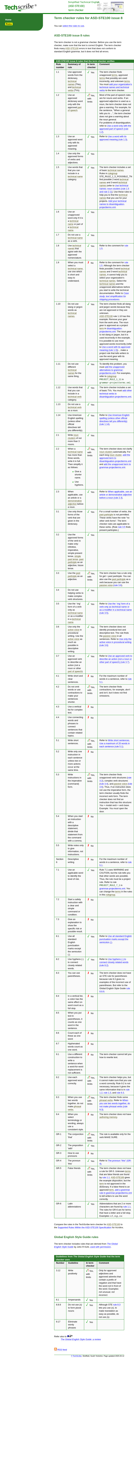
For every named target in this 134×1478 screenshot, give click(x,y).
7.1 (57, 869)
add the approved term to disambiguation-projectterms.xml (115, 457)
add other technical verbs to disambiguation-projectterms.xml (116, 393)
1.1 (57, 72)
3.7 (57, 655)
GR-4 (58, 1159)
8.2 (57, 958)
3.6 (57, 626)
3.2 (57, 534)
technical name (75, 176)
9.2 (57, 1076)
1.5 (57, 167)
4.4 (57, 716)
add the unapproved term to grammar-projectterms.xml (115, 465)
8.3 (57, 972)
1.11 (58, 364)
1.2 (57, 95)
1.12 (58, 387)
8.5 (57, 1012)
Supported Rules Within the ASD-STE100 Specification (85, 1226)
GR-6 (58, 1202)
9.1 (57, 1053)
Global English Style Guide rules (76, 1236)
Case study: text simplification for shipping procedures (114, 296)
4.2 (57, 686)
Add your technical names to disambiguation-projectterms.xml (113, 204)
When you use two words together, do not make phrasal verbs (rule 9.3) (115, 1104)
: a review (81, 1338)
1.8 (57, 245)
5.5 (57, 845)
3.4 (57, 589)
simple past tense (74, 557)
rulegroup (112, 173)
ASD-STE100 (71, 48)
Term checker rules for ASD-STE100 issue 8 (88, 18)
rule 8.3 (117, 1304)
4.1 (57, 675)
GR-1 (58, 1133)
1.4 (57, 153)
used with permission (100, 1246)
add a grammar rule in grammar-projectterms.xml (116, 1190)
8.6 (57, 1032)
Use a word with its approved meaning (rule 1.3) (113, 138)
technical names (115, 170)
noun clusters (106, 451)
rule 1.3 (107, 1092)
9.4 (57, 1113)
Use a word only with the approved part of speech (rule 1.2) (115, 128)
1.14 (58, 414)
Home (8, 19)
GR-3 (58, 1152)
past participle (106, 514)
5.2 (57, 751)
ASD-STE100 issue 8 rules (72, 35)
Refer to (104, 414)
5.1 (57, 739)
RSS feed (60, 1349)
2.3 (57, 491)
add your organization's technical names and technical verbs (116, 87)
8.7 (57, 1042)
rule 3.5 (121, 526)
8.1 (57, 935)
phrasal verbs (106, 1099)
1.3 (57, 136)
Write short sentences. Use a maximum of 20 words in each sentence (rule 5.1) (115, 742)
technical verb (74, 396)
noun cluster (116, 454)
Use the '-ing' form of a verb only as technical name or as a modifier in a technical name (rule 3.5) (116, 608)
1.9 (57, 262)
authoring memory (108, 1116)
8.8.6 (58, 1304)
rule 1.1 (106, 1176)
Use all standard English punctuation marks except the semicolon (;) (116, 938)
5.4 (57, 815)
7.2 (57, 898)
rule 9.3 (120, 1092)
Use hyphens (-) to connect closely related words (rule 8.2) (114, 961)
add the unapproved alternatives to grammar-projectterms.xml (112, 370)
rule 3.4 (104, 783)
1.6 (57, 211)
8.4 (57, 995)
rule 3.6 (117, 584)
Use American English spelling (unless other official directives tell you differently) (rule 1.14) (115, 419)
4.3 (57, 706)
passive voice (106, 584)
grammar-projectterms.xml (112, 887)
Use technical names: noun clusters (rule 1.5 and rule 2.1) (114, 188)
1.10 (58, 304)
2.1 (57, 434)
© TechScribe (76, 1355)
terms (114, 75)
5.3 (57, 774)
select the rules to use (73, 26)
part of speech (74, 109)
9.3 (57, 1096)
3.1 (57, 511)
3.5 (57, 603)
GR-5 (58, 1167)
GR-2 (58, 1144)
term (102, 328)
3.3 (57, 572)
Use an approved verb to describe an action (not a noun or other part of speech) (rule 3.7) (116, 658)
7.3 (57, 918)
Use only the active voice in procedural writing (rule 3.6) (116, 641)
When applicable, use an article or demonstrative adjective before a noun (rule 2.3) (116, 494)
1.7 (57, 234)
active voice (73, 629)
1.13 (58, 403)
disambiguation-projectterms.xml (111, 330)
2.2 (57, 448)
